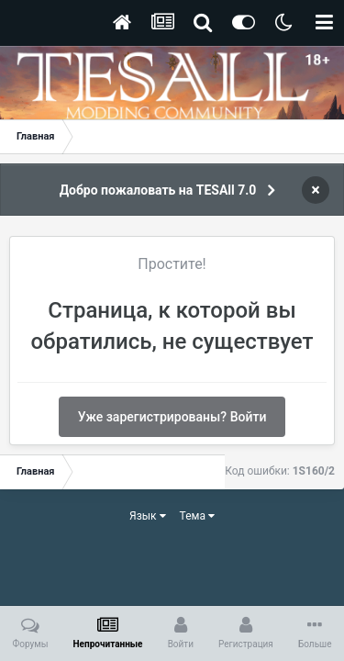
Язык (147, 516)
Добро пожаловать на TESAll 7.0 (158, 190)
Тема (197, 516)
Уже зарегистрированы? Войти (172, 416)
